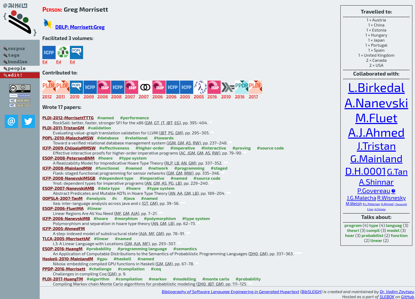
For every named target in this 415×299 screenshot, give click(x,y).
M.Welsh (354, 203)
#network (158, 167)
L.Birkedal (376, 87)
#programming (189, 167)
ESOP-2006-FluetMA (63, 208)
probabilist (373, 235)
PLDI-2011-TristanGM (63, 127)
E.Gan (370, 209)
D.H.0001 (365, 170)
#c (114, 198)
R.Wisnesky (391, 197)
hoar (349, 235)
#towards (164, 137)
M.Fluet (376, 117)
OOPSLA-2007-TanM (62, 198)
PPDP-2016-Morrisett (63, 268)
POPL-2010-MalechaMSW (67, 137)
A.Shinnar (376, 181)
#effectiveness (114, 147)
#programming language (142, 248)
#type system (133, 157)
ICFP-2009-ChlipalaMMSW (69, 147)
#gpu (102, 258)
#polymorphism (160, 218)
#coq (156, 268)
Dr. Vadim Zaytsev (397, 291)
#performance (134, 117)
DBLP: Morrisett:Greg (80, 27)
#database (108, 137)
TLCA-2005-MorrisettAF (66, 238)
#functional (107, 167)
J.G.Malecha (361, 197)
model (393, 230)
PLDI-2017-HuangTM (62, 278)
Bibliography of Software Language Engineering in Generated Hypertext (230, 291)
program (353, 225)
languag (394, 225)
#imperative (182, 147)
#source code (270, 147)
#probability (98, 248)
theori (353, 230)
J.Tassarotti (401, 204)
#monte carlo (215, 278)
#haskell (122, 258)
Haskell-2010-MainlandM (67, 258)
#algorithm (98, 278)
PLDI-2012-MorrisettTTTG (68, 117)
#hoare (105, 157)
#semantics (185, 248)
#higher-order (150, 147)
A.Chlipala (380, 209)
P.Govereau (373, 190)
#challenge (100, 268)
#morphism (126, 218)
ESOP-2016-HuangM (62, 248)
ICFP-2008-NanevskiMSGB (68, 178)
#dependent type (116, 178)
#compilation (131, 268)
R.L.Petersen (371, 204)
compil (373, 230)
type (373, 225)
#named (105, 117)
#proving (241, 147)
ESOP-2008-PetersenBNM (68, 157)
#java (129, 198)
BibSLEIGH (311, 291)
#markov (157, 278)
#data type (109, 188)
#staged (219, 167)
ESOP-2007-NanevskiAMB (68, 188)
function (399, 235)
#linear (94, 208)
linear (376, 240)
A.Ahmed (387, 204)
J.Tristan (376, 145)
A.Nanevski (376, 102)
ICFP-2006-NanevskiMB (66, 218)
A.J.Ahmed (376, 132)
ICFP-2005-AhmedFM (63, 228)
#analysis (96, 198)
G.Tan (397, 171)
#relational (136, 137)
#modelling (184, 278)
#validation (99, 127)
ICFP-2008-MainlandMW (67, 167)
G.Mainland (376, 158)
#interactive (213, 147)
